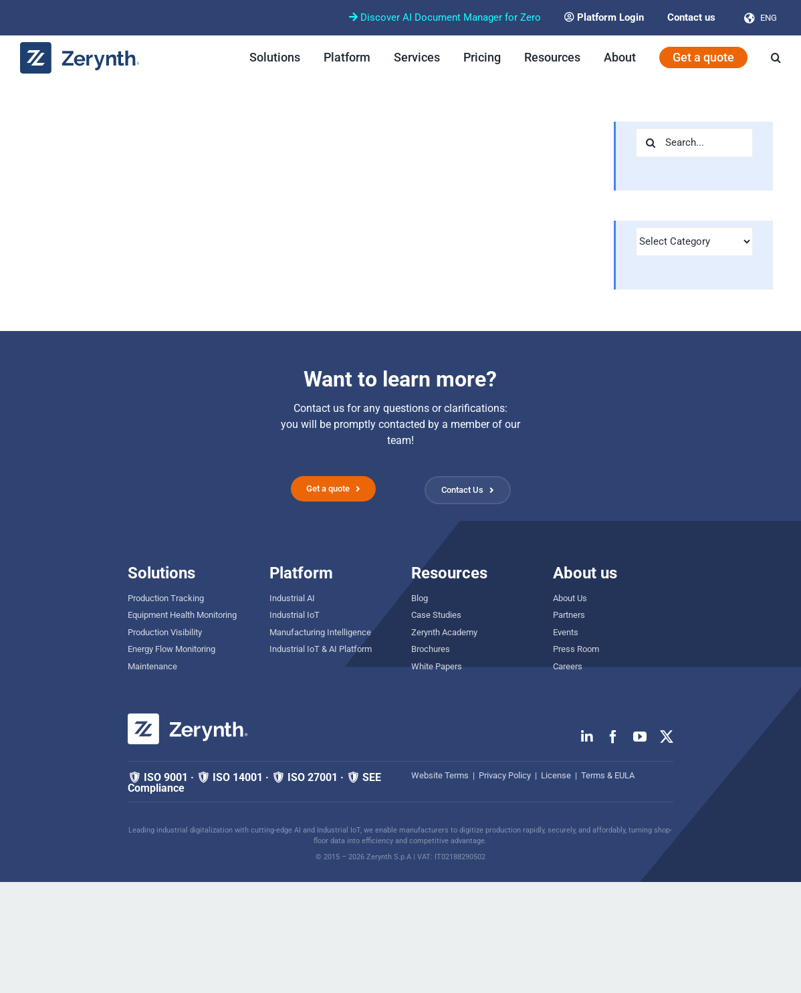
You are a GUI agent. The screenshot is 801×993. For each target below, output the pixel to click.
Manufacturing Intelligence (320, 632)
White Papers (436, 666)
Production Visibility (165, 632)
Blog (419, 598)
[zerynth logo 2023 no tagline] (80, 47)
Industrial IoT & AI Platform (320, 649)
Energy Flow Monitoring (171, 649)
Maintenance (152, 666)
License (556, 775)
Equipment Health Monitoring (182, 615)
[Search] (650, 142)
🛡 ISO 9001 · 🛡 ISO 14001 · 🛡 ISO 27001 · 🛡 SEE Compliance (254, 782)
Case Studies (436, 615)
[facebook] (613, 737)
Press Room (576, 649)
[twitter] (666, 737)
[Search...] (694, 142)
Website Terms (440, 775)
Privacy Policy (505, 775)
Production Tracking (166, 598)
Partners (569, 615)
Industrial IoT (294, 615)
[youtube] (640, 737)
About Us (570, 598)
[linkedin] (587, 737)
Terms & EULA (608, 775)
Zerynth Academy (444, 632)
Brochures (430, 649)
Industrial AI (292, 598)
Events (565, 632)
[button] (776, 57)
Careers (567, 666)
